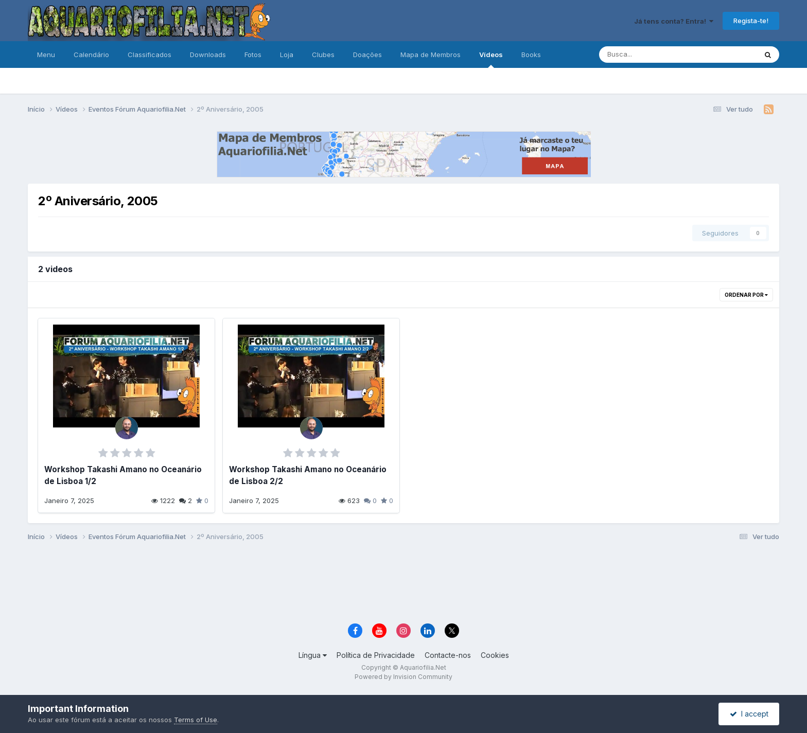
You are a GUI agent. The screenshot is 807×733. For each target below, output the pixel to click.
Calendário (91, 54)
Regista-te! (750, 20)
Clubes (323, 54)
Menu (46, 54)
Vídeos (491, 59)
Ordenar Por (746, 295)
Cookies (495, 655)
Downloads (208, 54)
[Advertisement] (403, 584)
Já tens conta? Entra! (673, 21)
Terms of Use (195, 720)
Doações (367, 54)
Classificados (149, 54)
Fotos (252, 54)
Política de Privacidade (376, 655)
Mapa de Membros (430, 54)
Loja (286, 54)
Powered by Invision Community (403, 677)
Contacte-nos (448, 655)
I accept (749, 713)
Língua (313, 655)
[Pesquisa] (644, 54)
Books (531, 54)
